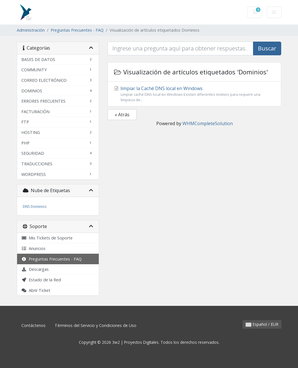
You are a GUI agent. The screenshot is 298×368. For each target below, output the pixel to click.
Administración (31, 30)
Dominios (38, 206)
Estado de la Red (41, 279)
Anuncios (33, 248)
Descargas (35, 269)
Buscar (267, 48)
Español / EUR (262, 324)
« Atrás (122, 114)
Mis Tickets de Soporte (47, 238)
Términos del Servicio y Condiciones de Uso (95, 325)
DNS (26, 206)
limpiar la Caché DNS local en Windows (194, 94)
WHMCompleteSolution (207, 123)
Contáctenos (33, 325)
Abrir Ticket (35, 290)
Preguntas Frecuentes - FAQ (77, 30)
